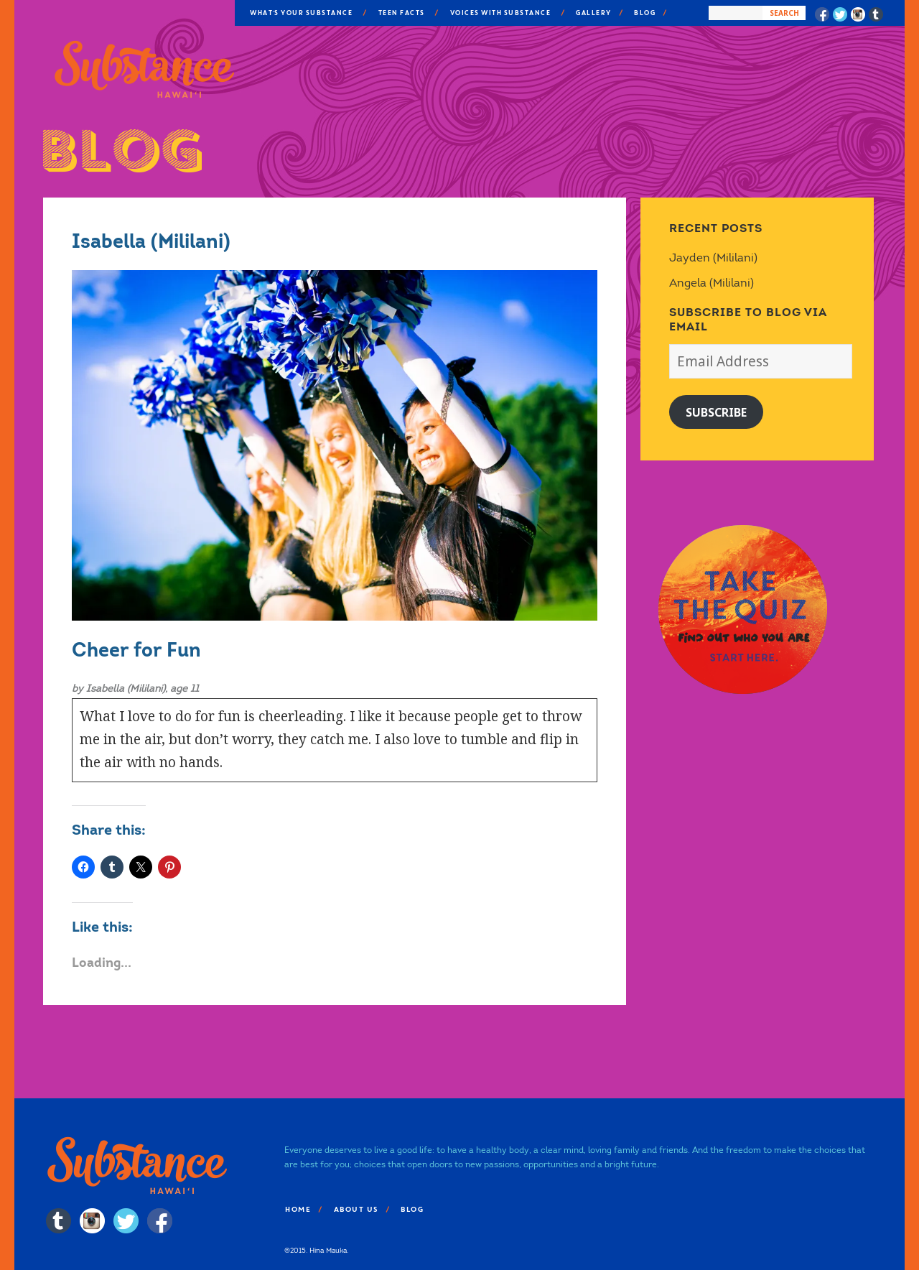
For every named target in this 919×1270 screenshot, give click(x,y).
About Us (355, 1209)
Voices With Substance (500, 13)
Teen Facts (401, 13)
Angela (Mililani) (711, 282)
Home (297, 1209)
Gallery (593, 13)
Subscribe (716, 412)
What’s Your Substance (301, 13)
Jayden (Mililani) (713, 257)
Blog (644, 13)
